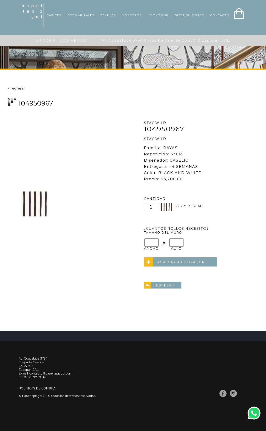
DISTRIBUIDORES (189, 15)
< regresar (16, 88)
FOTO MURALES (81, 15)
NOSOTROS (132, 15)
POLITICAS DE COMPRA (37, 388)
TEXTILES (108, 15)
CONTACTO (219, 15)
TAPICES (54, 15)
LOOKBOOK (158, 15)
